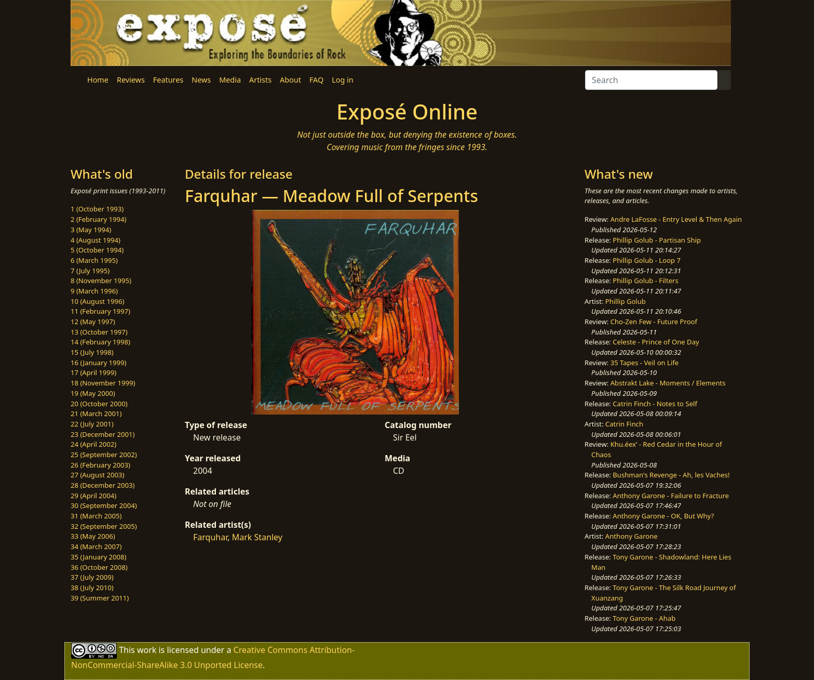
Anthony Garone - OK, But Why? (663, 516)
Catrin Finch (624, 424)
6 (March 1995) (94, 260)
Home (97, 80)
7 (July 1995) (90, 270)
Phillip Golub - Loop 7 (647, 260)
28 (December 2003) (102, 485)
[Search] (651, 80)
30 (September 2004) (104, 505)
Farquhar (210, 537)
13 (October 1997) (99, 332)
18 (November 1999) (103, 383)
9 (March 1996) (94, 291)
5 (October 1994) (97, 250)
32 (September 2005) (104, 526)
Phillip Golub (625, 301)
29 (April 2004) (93, 495)
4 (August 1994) (95, 240)
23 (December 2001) (102, 434)
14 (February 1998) (100, 341)
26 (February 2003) (100, 465)
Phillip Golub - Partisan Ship (657, 240)
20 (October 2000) (99, 403)
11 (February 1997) (100, 311)
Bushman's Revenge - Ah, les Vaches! (671, 474)
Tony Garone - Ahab (644, 618)
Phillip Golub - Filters (645, 280)
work (146, 650)
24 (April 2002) (93, 444)
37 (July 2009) (92, 577)
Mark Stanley (257, 537)
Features (168, 80)
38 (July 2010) (92, 587)
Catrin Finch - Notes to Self (655, 403)
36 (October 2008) (99, 567)
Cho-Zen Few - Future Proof (653, 321)
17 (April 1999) (93, 372)
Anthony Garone (631, 536)
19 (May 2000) (93, 393)
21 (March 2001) (96, 413)
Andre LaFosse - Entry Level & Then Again (676, 219)
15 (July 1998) (92, 352)
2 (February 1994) (98, 219)
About (290, 80)
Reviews (131, 80)
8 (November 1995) (101, 280)
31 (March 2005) (96, 516)
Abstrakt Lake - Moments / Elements (668, 383)
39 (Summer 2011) (100, 598)
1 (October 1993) (97, 209)
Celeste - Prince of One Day (656, 341)
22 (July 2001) (92, 424)
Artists (260, 80)
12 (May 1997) (93, 321)
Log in (342, 80)
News (201, 80)
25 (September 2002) (104, 454)
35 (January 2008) (98, 557)
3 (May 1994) (91, 229)
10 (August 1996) (97, 301)
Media (230, 80)
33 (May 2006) (93, 536)
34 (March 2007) (96, 546)
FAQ (316, 80)
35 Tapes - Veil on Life (644, 362)
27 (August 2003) (97, 474)
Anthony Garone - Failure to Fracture (671, 495)
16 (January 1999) (98, 362)
